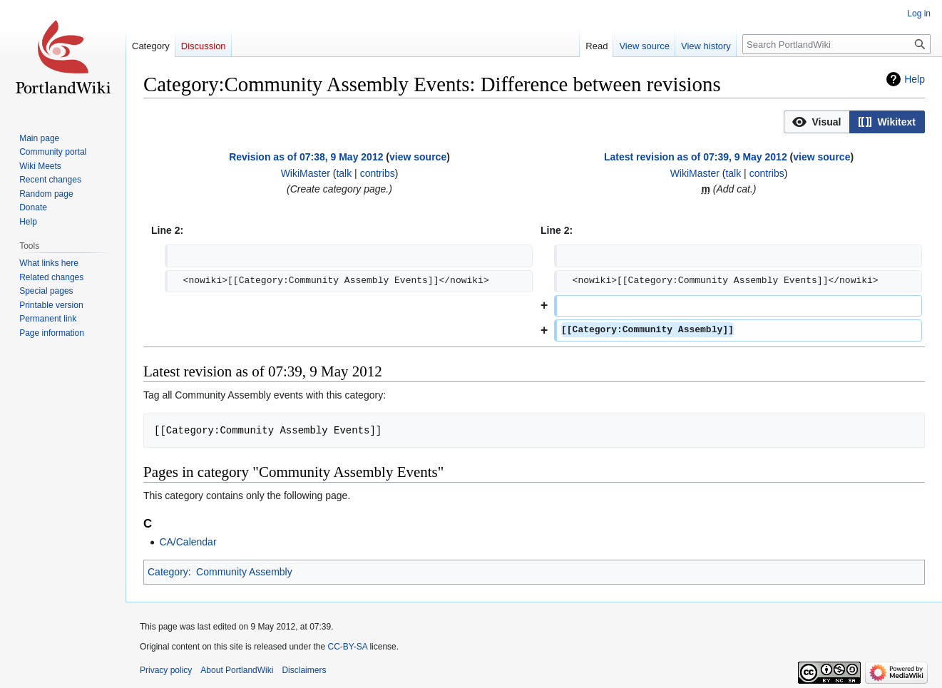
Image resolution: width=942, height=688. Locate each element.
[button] (817, 122)
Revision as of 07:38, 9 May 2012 (306, 157)
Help (914, 79)
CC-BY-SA (347, 647)
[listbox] (854, 122)
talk (344, 173)
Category (168, 571)
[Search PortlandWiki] (836, 44)
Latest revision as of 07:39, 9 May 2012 (695, 157)
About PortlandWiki (236, 670)
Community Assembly (244, 571)
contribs (377, 173)
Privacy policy (166, 670)
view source (417, 157)
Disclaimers (304, 670)
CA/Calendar (187, 542)
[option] (816, 122)
